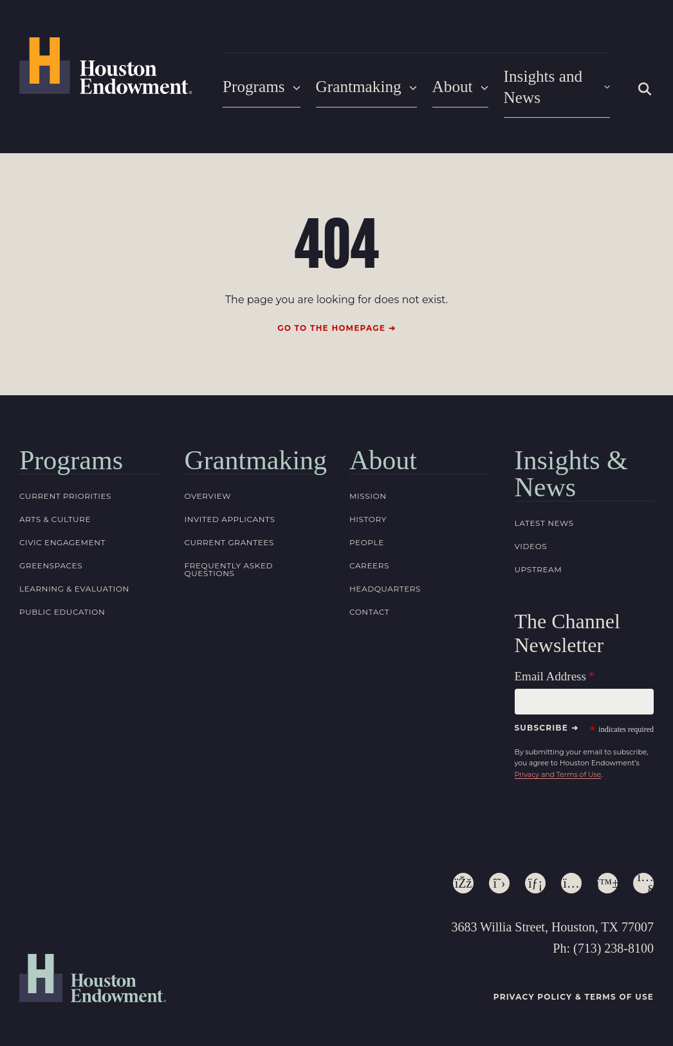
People (366, 534)
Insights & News (571, 466)
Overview (208, 488)
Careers (369, 558)
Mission (368, 488)
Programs (260, 83)
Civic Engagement (62, 534)
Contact (369, 604)
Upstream (538, 561)
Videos (531, 538)
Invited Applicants (230, 511)
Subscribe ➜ (546, 719)
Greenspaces (50, 558)
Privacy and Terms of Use (558, 767)
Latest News (544, 515)
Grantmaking (361, 83)
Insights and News (552, 83)
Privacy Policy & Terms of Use (573, 989)
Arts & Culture (55, 511)
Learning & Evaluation (74, 581)
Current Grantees (229, 534)
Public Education (62, 604)
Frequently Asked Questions (229, 561)
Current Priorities (65, 488)
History (368, 511)
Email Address (550, 668)
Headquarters (385, 581)
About (452, 83)
